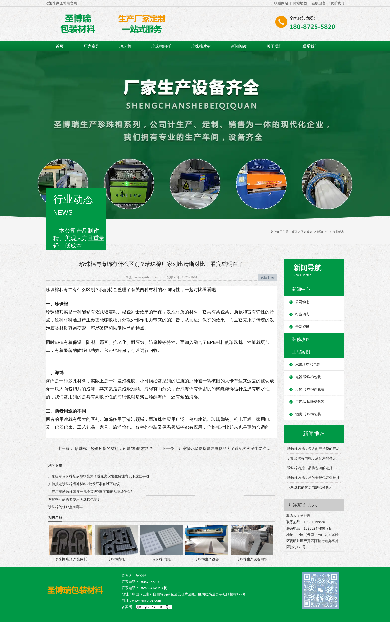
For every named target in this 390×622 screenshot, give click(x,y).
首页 (60, 46)
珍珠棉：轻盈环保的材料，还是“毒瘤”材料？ (113, 448)
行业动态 (302, 314)
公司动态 (302, 302)
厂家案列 (91, 46)
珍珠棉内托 (161, 46)
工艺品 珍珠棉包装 (309, 402)
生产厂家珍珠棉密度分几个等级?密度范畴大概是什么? (90, 492)
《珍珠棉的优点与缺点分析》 (310, 487)
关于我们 (275, 46)
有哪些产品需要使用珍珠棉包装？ (74, 499)
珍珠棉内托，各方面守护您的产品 (313, 449)
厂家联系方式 (303, 504)
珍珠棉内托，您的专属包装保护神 (313, 478)
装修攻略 (301, 339)
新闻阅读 (239, 46)
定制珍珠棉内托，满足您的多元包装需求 (314, 458)
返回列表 (268, 277)
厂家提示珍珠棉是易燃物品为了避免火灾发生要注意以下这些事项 (236, 448)
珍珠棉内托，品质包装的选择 (310, 468)
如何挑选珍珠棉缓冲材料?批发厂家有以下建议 (84, 484)
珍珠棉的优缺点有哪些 (65, 507)
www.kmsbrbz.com (147, 277)
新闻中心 (323, 231)
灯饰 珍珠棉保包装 (309, 389)
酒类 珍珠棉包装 (308, 414)
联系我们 (310, 46)
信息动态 (307, 231)
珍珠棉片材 (201, 46)
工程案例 (301, 352)
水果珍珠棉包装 (307, 364)
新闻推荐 (314, 434)
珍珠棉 (125, 46)
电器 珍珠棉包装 (308, 377)
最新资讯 (302, 327)
